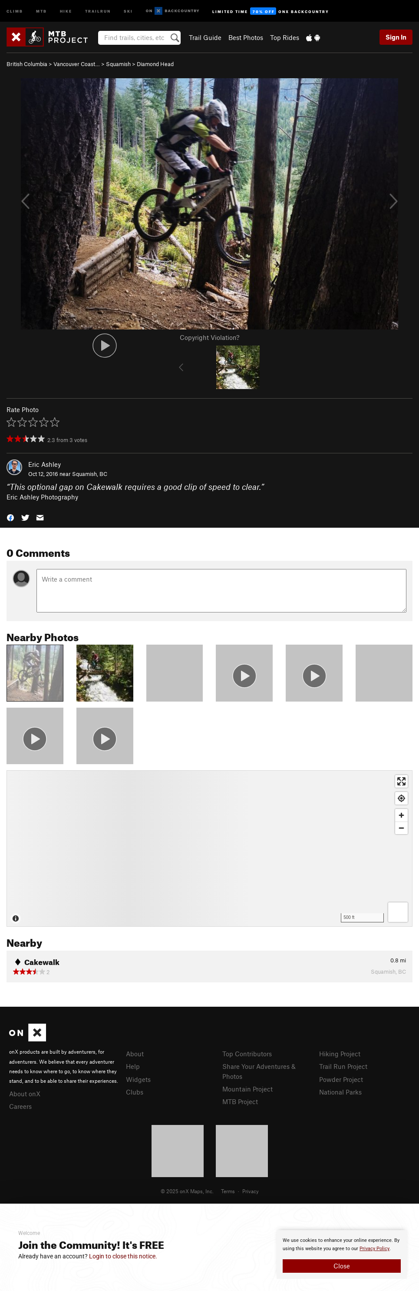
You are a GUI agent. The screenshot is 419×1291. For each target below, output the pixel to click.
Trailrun (98, 10)
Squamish (118, 63)
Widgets (138, 1079)
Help (133, 1066)
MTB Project (240, 1101)
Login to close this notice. (123, 1256)
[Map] (209, 848)
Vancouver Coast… (76, 63)
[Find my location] (401, 798)
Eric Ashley (44, 464)
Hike (66, 10)
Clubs (134, 1092)
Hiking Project (339, 1054)
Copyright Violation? (209, 337)
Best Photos (245, 37)
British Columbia (27, 63)
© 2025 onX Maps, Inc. (187, 1191)
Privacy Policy (374, 1248)
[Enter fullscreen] (401, 781)
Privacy (250, 1191)
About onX (24, 1094)
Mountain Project (247, 1089)
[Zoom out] (401, 828)
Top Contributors (247, 1054)
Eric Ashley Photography (42, 497)
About (135, 1054)
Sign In (396, 37)
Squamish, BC (89, 473)
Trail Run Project (343, 1066)
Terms (228, 1191)
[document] (342, 1254)
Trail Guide (205, 37)
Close (341, 1266)
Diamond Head (155, 63)
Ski (128, 10)
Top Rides (284, 37)
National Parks (340, 1092)
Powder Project (341, 1079)
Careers (20, 1106)
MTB (41, 10)
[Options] (398, 912)
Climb (15, 10)
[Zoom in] (401, 815)
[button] (10, 517)
